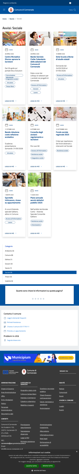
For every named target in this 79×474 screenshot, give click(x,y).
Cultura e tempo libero (28, 394)
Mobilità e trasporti (27, 405)
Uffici (3, 396)
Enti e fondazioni (7, 400)
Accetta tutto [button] (31, 466)
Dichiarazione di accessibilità (45, 443)
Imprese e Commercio (28, 397)
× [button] (76, 451)
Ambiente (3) (9, 251)
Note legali (43, 438)
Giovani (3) (8, 264)
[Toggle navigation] (4, 9)
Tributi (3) (8, 276)
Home (4, 18)
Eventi (61, 410)
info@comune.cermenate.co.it (12, 449)
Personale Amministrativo (6, 408)
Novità (12, 18)
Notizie (61, 388)
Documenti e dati (7, 414)
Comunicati (63, 392)
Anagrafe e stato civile (28, 390)
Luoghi (61, 406)
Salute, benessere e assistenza (47, 403)
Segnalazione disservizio (25, 432)
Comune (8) (9, 255)
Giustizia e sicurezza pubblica (47, 390)
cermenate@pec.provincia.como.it (13, 443)
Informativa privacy (46, 435)
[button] (39, 470)
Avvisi (9, 50)
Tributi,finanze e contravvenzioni (45, 396)
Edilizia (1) (8, 259)
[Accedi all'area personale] (70, 3)
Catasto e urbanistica (28, 401)
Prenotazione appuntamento (26, 426)
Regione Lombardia (9, 3)
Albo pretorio (44, 431)
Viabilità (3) (9, 281)
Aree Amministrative (8, 392)
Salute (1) (8, 268)
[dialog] (39, 461)
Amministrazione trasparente (46, 426)
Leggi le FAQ (25, 438)
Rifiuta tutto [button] (48, 466)
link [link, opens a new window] (59, 462)
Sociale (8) (8, 272)
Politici (3, 403)
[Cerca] (74, 10)
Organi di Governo (7, 388)
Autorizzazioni (45, 408)
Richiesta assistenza (28, 441)
